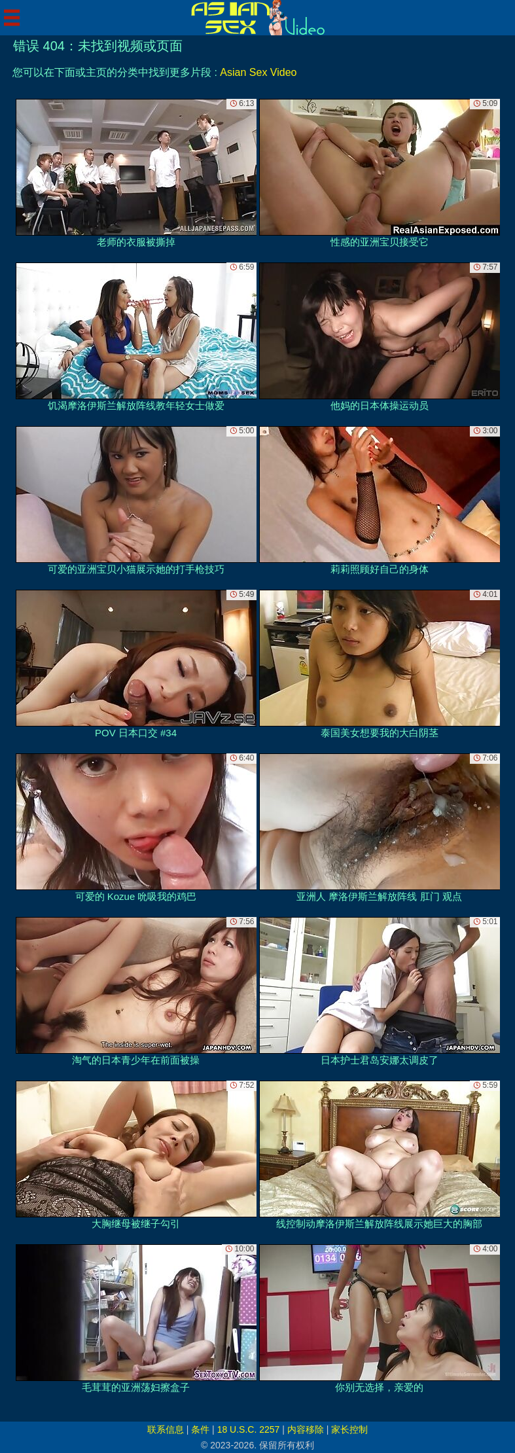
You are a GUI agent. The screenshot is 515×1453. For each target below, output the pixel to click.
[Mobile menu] (11, 17)
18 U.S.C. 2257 (248, 1429)
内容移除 (305, 1429)
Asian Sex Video (258, 72)
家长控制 (349, 1429)
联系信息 (165, 1429)
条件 (200, 1429)
